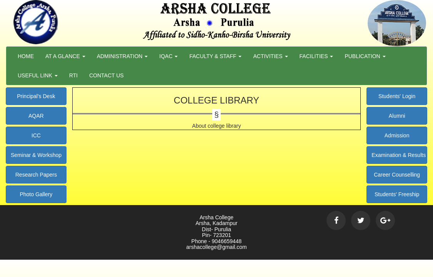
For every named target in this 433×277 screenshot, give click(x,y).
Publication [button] (365, 56)
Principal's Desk (36, 96)
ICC (36, 135)
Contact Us (106, 75)
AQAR (36, 116)
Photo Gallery (36, 194)
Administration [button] (122, 56)
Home (26, 56)
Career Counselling (397, 175)
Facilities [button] (316, 56)
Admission (397, 135)
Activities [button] (270, 56)
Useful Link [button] (38, 75)
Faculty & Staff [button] (215, 56)
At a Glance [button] (65, 56)
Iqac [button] (168, 56)
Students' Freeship (397, 194)
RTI (73, 75)
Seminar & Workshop (36, 155)
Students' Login (396, 96)
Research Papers (36, 175)
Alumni (397, 116)
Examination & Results (398, 155)
